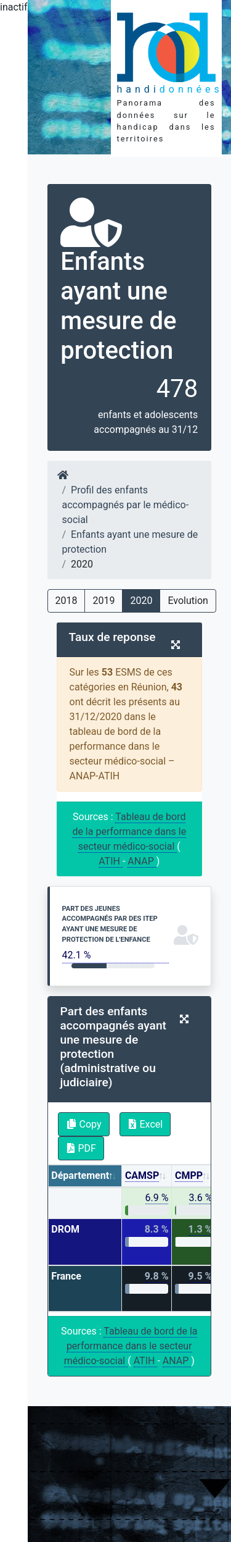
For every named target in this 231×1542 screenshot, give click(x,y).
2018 (66, 600)
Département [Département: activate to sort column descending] (80, 1175)
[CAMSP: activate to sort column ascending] (147, 1176)
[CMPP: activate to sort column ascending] (194, 1176)
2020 (141, 600)
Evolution (188, 600)
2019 (103, 600)
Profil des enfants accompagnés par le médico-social (125, 505)
